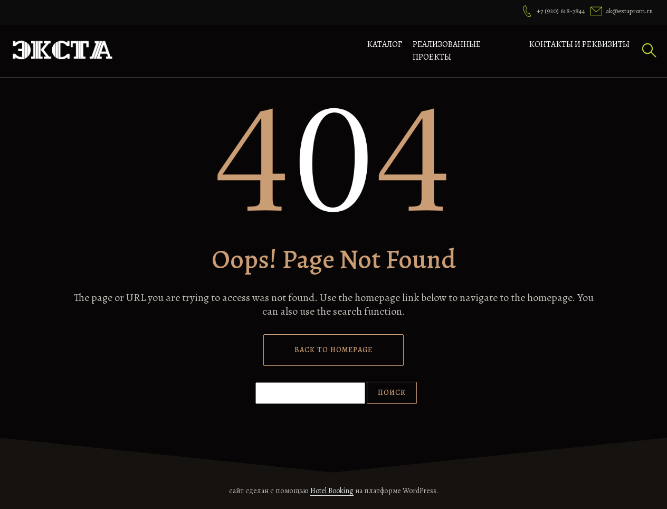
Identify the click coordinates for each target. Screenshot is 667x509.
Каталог (384, 44)
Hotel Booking (332, 491)
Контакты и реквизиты (579, 44)
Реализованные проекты (447, 51)
